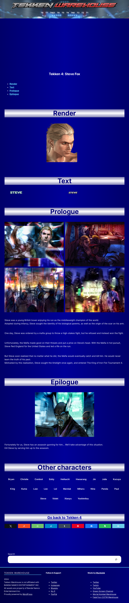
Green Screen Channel (103, 591)
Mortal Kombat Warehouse (104, 594)
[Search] (116, 559)
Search (11, 554)
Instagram (55, 585)
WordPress (27, 594)
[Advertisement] (64, 45)
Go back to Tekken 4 (64, 517)
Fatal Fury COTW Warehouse (105, 597)
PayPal (54, 594)
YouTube (97, 588)
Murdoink (100, 573)
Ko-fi (53, 591)
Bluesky (54, 588)
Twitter (54, 582)
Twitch (96, 585)
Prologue (14, 90)
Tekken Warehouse (16, 573)
